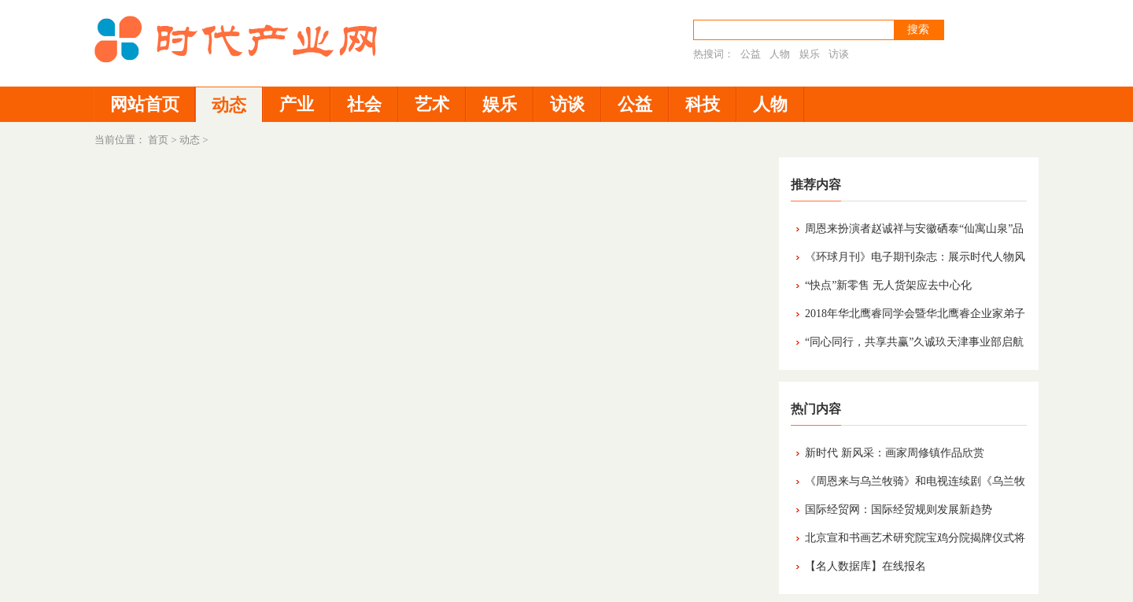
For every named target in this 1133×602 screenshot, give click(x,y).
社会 (364, 104)
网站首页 (144, 104)
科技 (702, 104)
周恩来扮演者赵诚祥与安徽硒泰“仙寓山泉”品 (914, 229)
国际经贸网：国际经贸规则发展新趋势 (898, 509)
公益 (750, 54)
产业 (296, 104)
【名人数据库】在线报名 (865, 566)
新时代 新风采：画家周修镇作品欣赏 (894, 453)
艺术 (432, 104)
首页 (158, 140)
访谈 (839, 54)
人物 (779, 54)
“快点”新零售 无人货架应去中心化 (888, 285)
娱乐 (809, 54)
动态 (229, 105)
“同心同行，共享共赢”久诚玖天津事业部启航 (914, 342)
